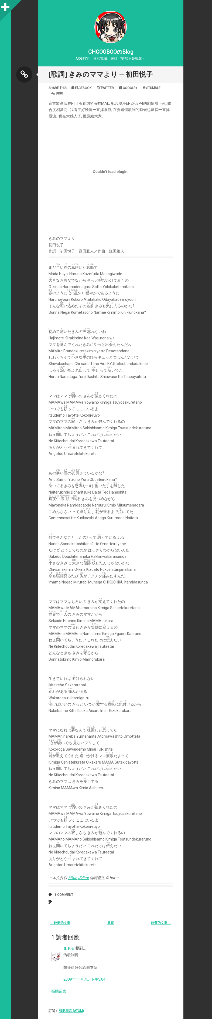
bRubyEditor (78, 878)
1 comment (63, 895)
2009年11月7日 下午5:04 (84, 979)
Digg (57, 93)
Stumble (151, 88)
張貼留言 (58, 991)
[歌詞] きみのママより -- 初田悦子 (101, 74)
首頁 (110, 923)
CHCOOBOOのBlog (110, 52)
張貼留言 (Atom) (71, 1011)
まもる (69, 948)
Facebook (81, 88)
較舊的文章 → (161, 923)
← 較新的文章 (60, 923)
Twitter (105, 88)
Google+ (128, 88)
